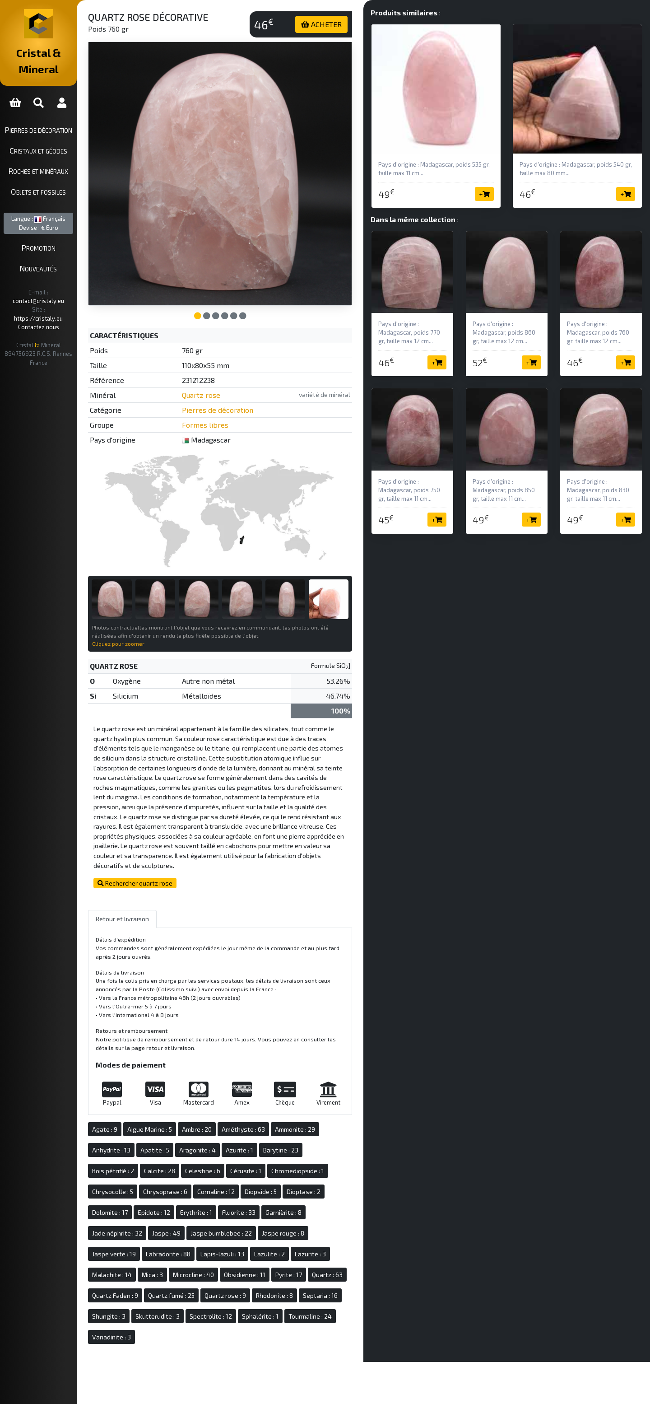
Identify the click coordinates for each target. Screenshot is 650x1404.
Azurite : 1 (275, 1130)
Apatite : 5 (190, 1130)
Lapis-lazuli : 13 (258, 1234)
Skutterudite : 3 (285, 1296)
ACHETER (339, 24)
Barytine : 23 (316, 1130)
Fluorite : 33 (275, 1192)
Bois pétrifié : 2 (149, 1151)
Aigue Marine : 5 (185, 1109)
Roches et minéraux (56, 154)
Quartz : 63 (143, 1275)
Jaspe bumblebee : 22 (257, 1213)
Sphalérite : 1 (146, 1317)
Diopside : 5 (297, 1171)
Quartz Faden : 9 (192, 1275)
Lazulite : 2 (305, 1234)
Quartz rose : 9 (302, 1275)
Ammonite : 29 (331, 1109)
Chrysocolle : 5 (148, 1171)
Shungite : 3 (236, 1296)
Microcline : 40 (229, 1255)
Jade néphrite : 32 (153, 1213)
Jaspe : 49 (202, 1213)
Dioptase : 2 (340, 1171)
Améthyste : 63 (279, 1109)
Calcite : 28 (195, 1151)
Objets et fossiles (56, 175)
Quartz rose (232, 377)
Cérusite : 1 (281, 1151)
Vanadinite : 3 (247, 1317)
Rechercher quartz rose (171, 863)
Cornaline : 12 (252, 1171)
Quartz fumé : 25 (248, 1275)
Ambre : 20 (233, 1109)
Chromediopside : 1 (333, 1151)
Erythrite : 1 (232, 1192)
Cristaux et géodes (56, 134)
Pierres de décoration (56, 113)
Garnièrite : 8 (320, 1192)
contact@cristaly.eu (67, 276)
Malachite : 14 (148, 1255)
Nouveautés (56, 252)
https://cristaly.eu (63, 284)
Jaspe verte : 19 (150, 1234)
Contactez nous (56, 293)
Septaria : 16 (192, 1296)
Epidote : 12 (190, 1192)
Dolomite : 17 (146, 1192)
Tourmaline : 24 (196, 1317)
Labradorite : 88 (204, 1234)
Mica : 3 (188, 1255)
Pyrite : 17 (324, 1255)
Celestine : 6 (238, 1151)
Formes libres (236, 406)
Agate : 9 (140, 1109)
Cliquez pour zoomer (154, 614)
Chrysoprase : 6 (201, 1171)
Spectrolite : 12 (338, 1296)
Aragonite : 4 (233, 1130)
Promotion (57, 231)
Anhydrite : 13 (147, 1130)
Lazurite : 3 (346, 1234)
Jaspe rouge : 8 (319, 1213)
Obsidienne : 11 (281, 1255)
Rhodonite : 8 (146, 1296)
